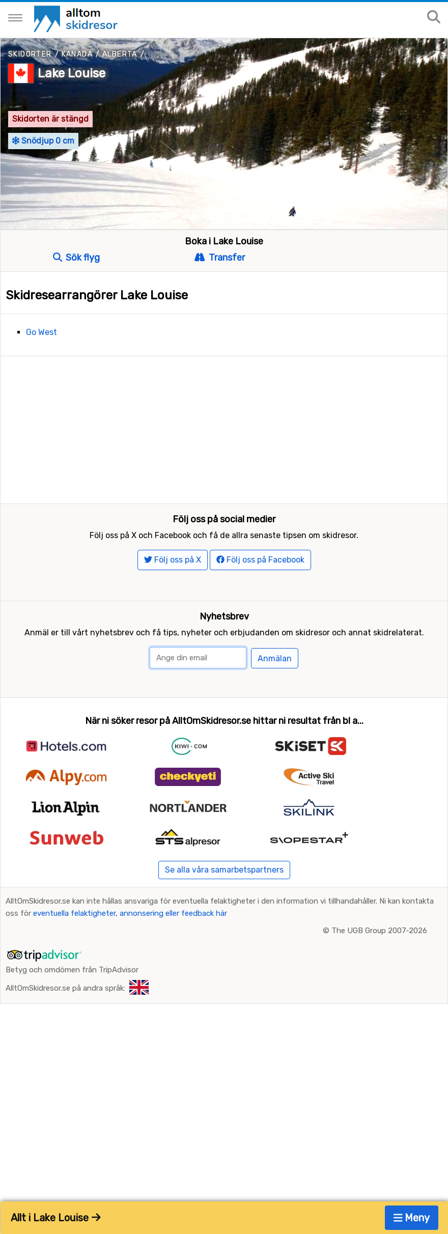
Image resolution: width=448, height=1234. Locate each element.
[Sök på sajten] (433, 17)
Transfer (219, 257)
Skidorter (30, 54)
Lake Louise (71, 73)
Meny (412, 1218)
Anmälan (275, 770)
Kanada (77, 54)
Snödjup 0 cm (43, 141)
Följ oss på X (172, 671)
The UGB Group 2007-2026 (379, 1042)
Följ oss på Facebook (260, 671)
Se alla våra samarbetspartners (224, 981)
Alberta (119, 54)
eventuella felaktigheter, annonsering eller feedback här (130, 1024)
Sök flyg (76, 257)
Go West (41, 332)
